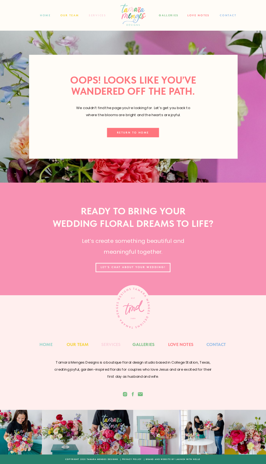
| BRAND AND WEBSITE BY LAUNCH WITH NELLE (172, 459)
